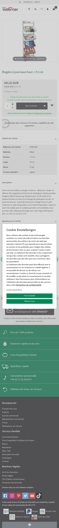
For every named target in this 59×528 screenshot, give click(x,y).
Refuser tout (29, 301)
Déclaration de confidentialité (28, 285)
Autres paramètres (14, 290)
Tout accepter (29, 295)
